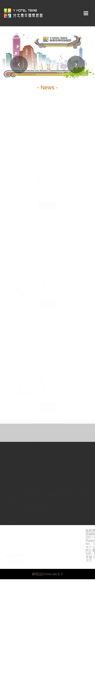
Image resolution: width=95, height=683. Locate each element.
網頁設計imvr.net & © (47, 574)
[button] (19, 64)
